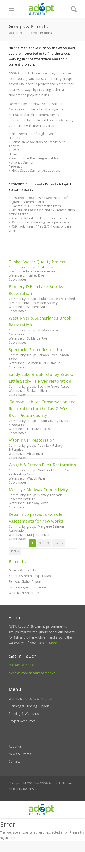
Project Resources (22, 721)
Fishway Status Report (25, 581)
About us (15, 746)
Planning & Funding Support (29, 706)
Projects (46, 33)
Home (32, 33)
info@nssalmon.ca (22, 665)
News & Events (20, 754)
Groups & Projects (22, 570)
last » (15, 551)
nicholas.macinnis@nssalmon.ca (32, 673)
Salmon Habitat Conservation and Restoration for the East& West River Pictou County (42, 408)
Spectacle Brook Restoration (37, 349)
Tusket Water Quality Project (37, 261)
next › (59, 543)
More (53, 643)
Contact (14, 761)
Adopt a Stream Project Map (30, 576)
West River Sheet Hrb (24, 593)
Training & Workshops (25, 713)
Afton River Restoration (32, 440)
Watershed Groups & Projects (31, 698)
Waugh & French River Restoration (42, 465)
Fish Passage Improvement (29, 587)
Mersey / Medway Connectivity (38, 489)
